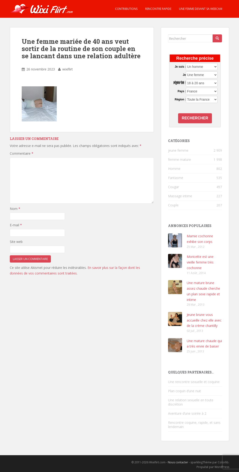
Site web (16, 241)
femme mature (179, 159)
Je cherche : (179, 75)
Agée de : (179, 83)
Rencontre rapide (157, 9)
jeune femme (178, 150)
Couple (173, 205)
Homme (174, 168)
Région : (180, 99)
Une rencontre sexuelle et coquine (194, 382)
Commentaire (21, 153)
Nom (15, 208)
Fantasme (175, 178)
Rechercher (195, 118)
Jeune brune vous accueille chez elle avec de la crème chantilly (204, 320)
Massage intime (180, 196)
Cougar (173, 187)
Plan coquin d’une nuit (184, 391)
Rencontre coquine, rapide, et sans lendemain (194, 424)
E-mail (16, 225)
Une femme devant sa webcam (200, 9)
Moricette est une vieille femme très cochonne (200, 262)
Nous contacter (178, 462)
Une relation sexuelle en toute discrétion (190, 402)
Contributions (125, 9)
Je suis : (180, 66)
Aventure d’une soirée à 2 (187, 413)
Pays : (182, 91)
